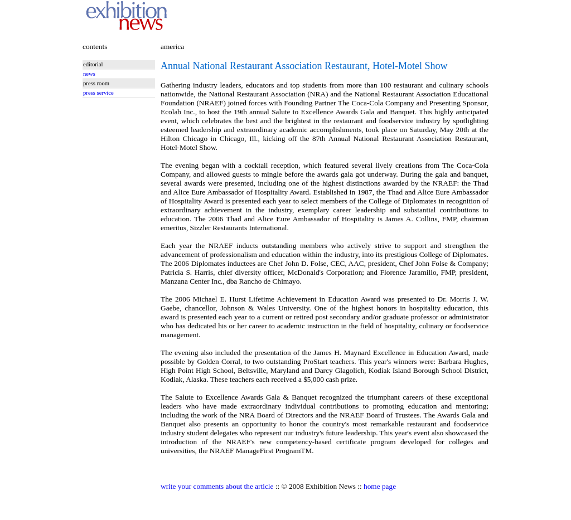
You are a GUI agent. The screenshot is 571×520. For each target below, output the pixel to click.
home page (380, 486)
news (89, 74)
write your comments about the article (217, 486)
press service (98, 93)
